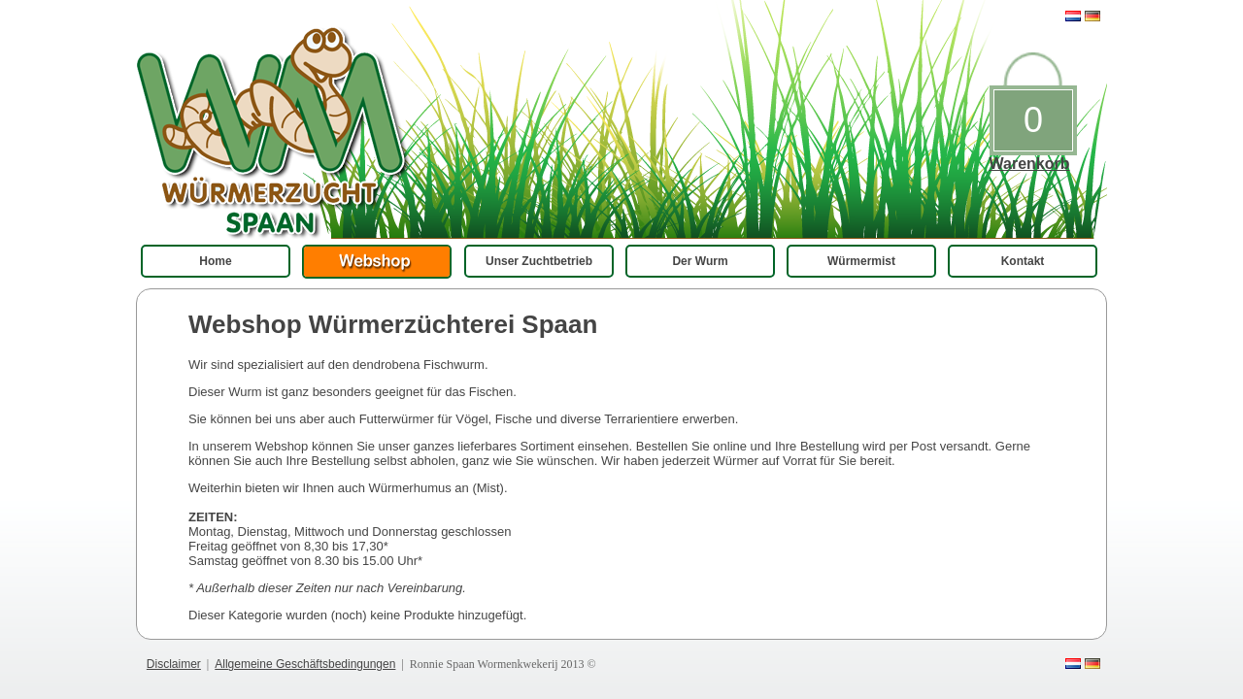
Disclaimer (174, 664)
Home (215, 261)
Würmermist (861, 261)
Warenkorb (1030, 163)
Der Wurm (699, 261)
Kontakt (1023, 261)
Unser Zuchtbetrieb (539, 261)
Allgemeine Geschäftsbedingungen (305, 664)
